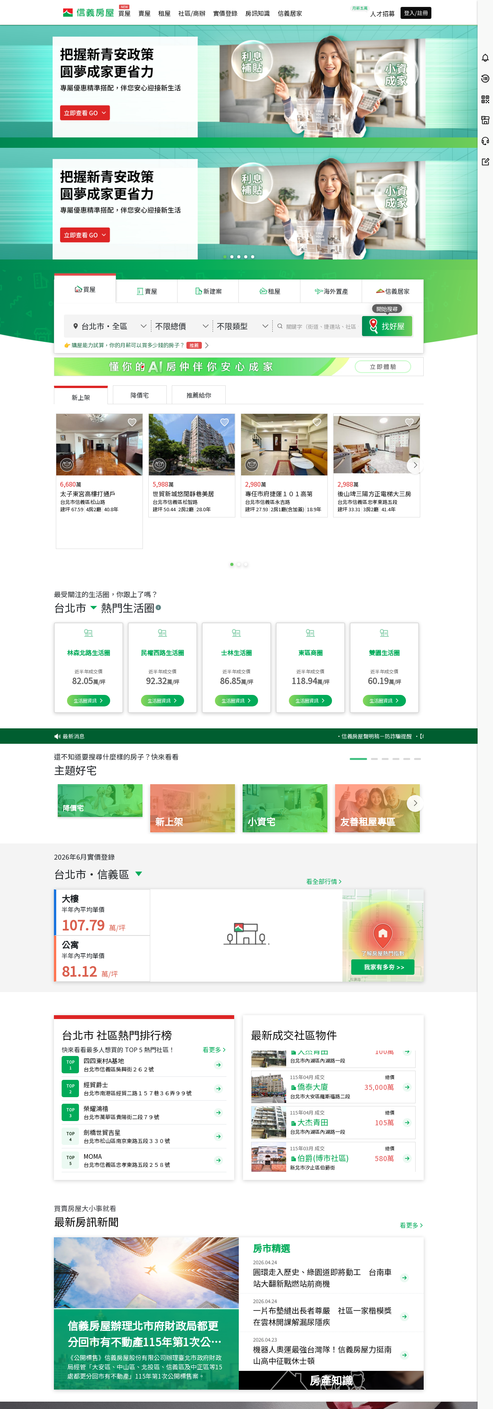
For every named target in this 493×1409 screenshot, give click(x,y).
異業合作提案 (432, 1385)
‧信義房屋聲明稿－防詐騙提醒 (402, 562)
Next (415, 332)
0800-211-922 (131, 1380)
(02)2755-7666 (114, 1388)
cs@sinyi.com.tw (192, 1388)
